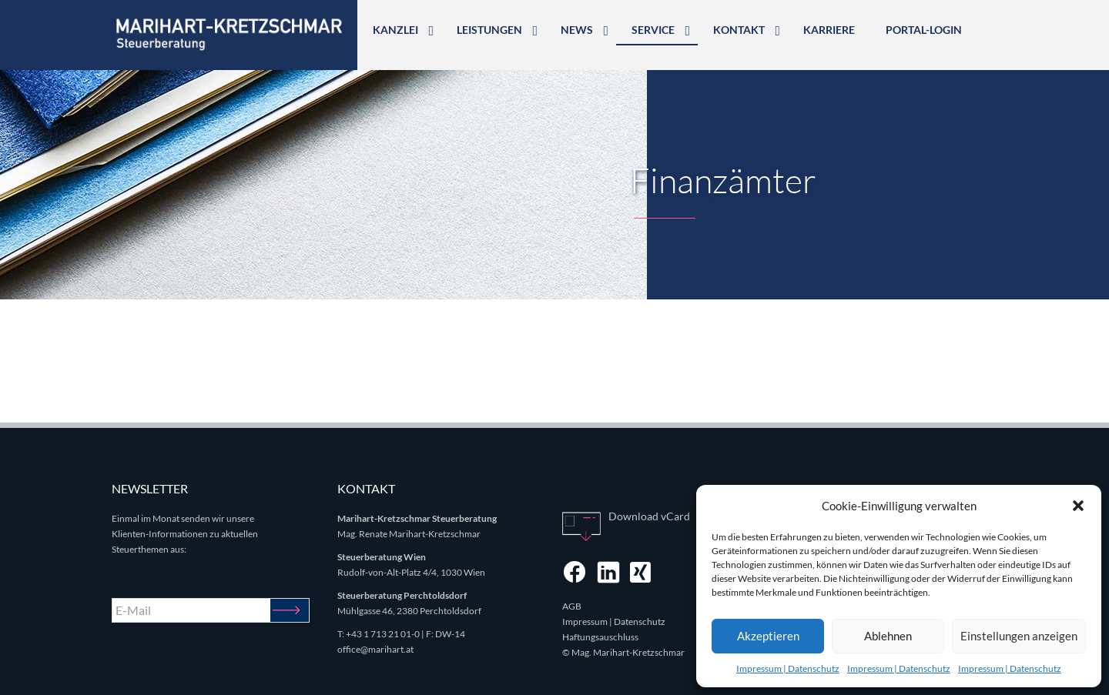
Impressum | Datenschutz (787, 668)
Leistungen (489, 29)
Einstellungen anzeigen (1018, 636)
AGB (571, 606)
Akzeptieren (768, 636)
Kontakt (739, 29)
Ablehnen (888, 636)
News (577, 29)
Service (653, 29)
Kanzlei (395, 29)
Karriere (829, 29)
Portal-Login (924, 29)
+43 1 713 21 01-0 (383, 634)
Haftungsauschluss (600, 637)
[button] (1078, 505)
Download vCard (649, 516)
